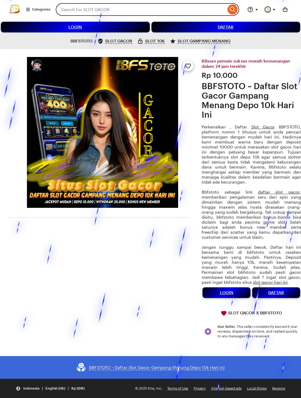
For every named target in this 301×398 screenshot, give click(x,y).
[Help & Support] (252, 9)
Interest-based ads (226, 388)
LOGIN (75, 27)
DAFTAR (226, 27)
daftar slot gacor (279, 192)
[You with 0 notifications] (270, 9)
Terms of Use (177, 388)
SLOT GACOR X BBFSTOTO (251, 313)
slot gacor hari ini (270, 282)
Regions (278, 388)
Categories (38, 9)
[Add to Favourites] (188, 65)
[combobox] (141, 9)
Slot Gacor (263, 127)
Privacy (200, 388)
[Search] (232, 9)
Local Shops (257, 388)
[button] (50, 388)
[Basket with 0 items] (285, 9)
